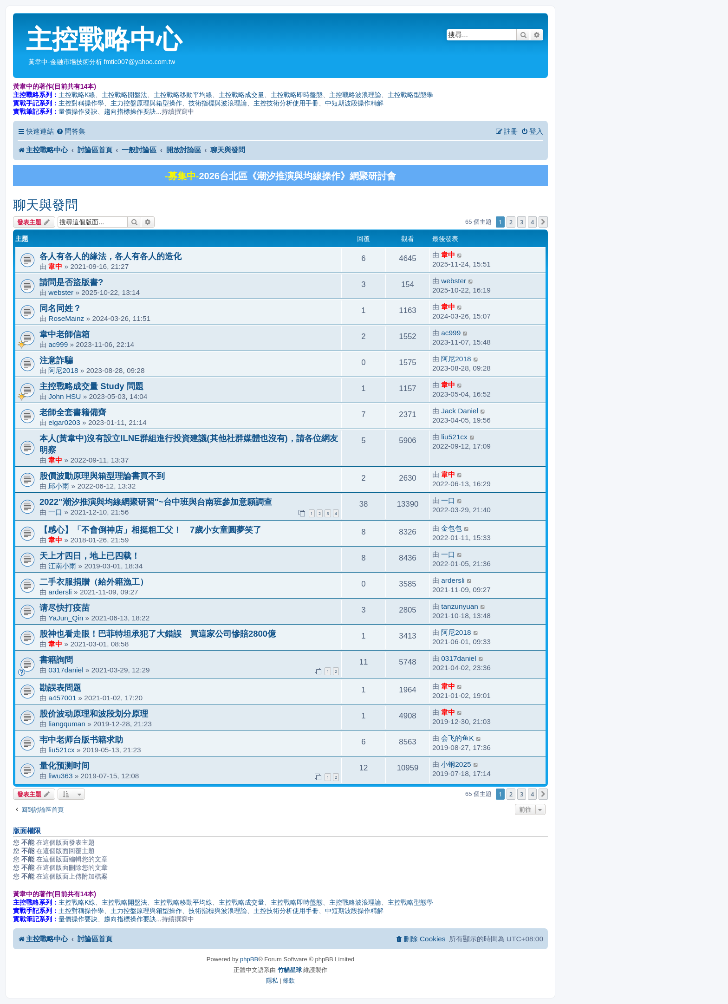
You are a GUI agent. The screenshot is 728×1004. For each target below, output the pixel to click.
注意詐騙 (56, 360)
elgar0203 (64, 422)
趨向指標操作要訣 (130, 111)
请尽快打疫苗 (64, 608)
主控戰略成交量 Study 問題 (91, 386)
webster (60, 292)
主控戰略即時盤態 (297, 94)
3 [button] (521, 222)
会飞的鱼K (457, 738)
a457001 (62, 698)
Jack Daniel (459, 411)
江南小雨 (62, 566)
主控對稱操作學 (81, 103)
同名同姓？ (60, 308)
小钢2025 (456, 764)
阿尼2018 (63, 370)
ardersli (60, 592)
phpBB (249, 959)
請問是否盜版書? (71, 282)
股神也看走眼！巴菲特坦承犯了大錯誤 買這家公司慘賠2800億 (157, 634)
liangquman (66, 724)
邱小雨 (58, 486)
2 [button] (511, 222)
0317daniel (65, 670)
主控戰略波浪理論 (355, 94)
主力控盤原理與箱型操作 (146, 103)
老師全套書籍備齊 (72, 412)
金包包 (451, 528)
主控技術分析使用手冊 (286, 103)
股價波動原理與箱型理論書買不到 (102, 476)
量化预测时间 (64, 765)
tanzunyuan (459, 606)
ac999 (58, 344)
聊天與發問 (45, 205)
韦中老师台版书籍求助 (81, 739)
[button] (543, 222)
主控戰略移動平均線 (183, 94)
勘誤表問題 (60, 687)
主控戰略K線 (76, 94)
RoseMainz (66, 318)
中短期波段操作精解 (354, 103)
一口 (55, 512)
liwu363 (60, 776)
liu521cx (454, 437)
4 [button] (532, 222)
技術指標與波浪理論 (217, 103)
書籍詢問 (56, 660)
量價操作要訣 (78, 111)
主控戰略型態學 (410, 94)
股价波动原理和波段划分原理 (93, 713)
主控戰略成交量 (241, 94)
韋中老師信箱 (64, 334)
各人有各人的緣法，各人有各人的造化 (110, 256)
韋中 (55, 266)
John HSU (64, 396)
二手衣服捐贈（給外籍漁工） (93, 582)
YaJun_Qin (65, 618)
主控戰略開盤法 (124, 94)
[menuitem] (70, 131)
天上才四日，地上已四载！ (89, 556)
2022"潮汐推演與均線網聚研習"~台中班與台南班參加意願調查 (155, 502)
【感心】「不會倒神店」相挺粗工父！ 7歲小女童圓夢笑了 (150, 530)
